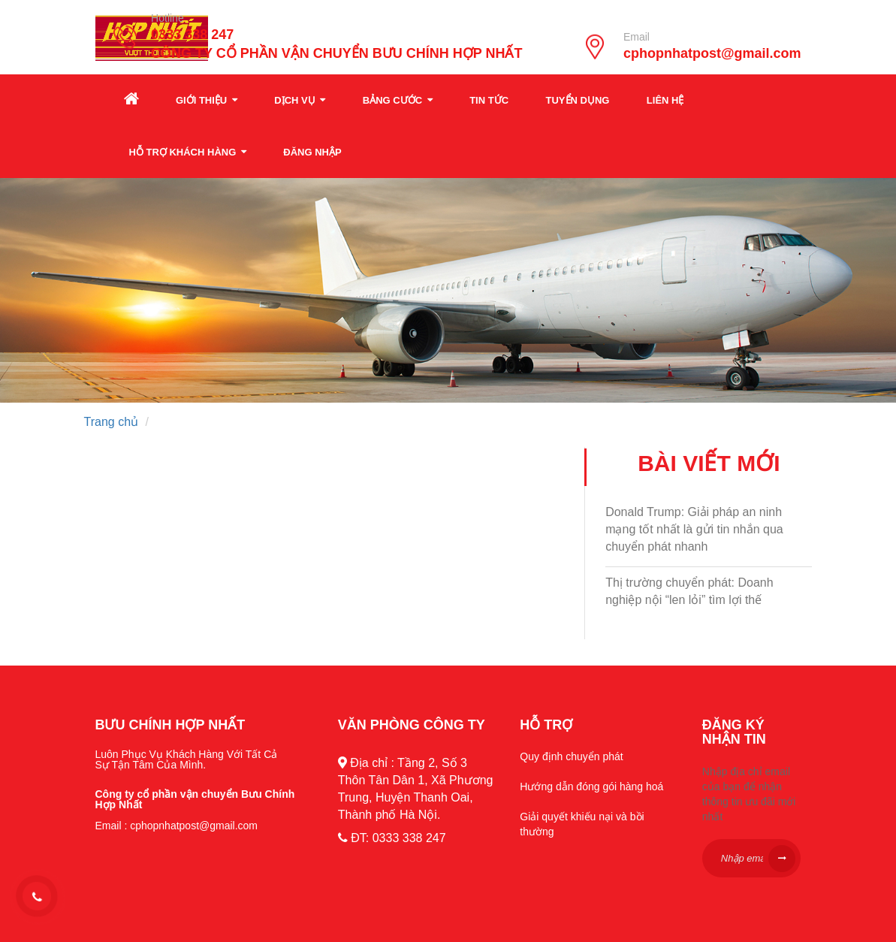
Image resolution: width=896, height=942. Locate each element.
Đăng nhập (312, 152)
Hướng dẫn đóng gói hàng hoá (591, 786)
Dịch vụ (299, 100)
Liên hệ (665, 100)
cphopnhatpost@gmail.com (712, 54)
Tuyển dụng (578, 100)
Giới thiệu (206, 100)
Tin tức (488, 100)
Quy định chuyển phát (571, 756)
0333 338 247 (192, 34)
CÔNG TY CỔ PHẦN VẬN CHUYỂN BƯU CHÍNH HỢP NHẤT (336, 54)
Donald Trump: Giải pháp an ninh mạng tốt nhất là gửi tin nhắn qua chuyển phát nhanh (694, 529)
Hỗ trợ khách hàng (187, 152)
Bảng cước (398, 100)
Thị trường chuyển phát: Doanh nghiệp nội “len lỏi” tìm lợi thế (689, 591)
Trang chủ (111, 421)
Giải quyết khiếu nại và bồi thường (582, 824)
